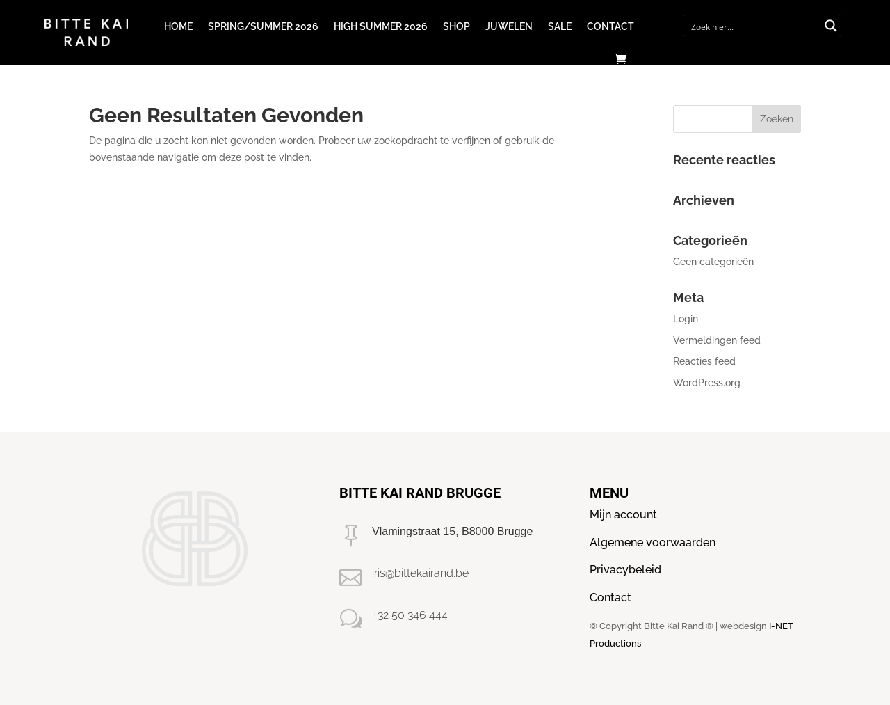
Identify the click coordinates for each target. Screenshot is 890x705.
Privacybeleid (625, 569)
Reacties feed (704, 361)
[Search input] (753, 25)
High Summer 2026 (381, 26)
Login (685, 318)
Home (178, 26)
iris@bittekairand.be (420, 573)
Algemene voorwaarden (652, 542)
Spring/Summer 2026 (263, 26)
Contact (610, 26)
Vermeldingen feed (717, 340)
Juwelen (509, 26)
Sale (560, 26)
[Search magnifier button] (831, 25)
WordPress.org (707, 382)
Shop (456, 26)
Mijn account (623, 514)
